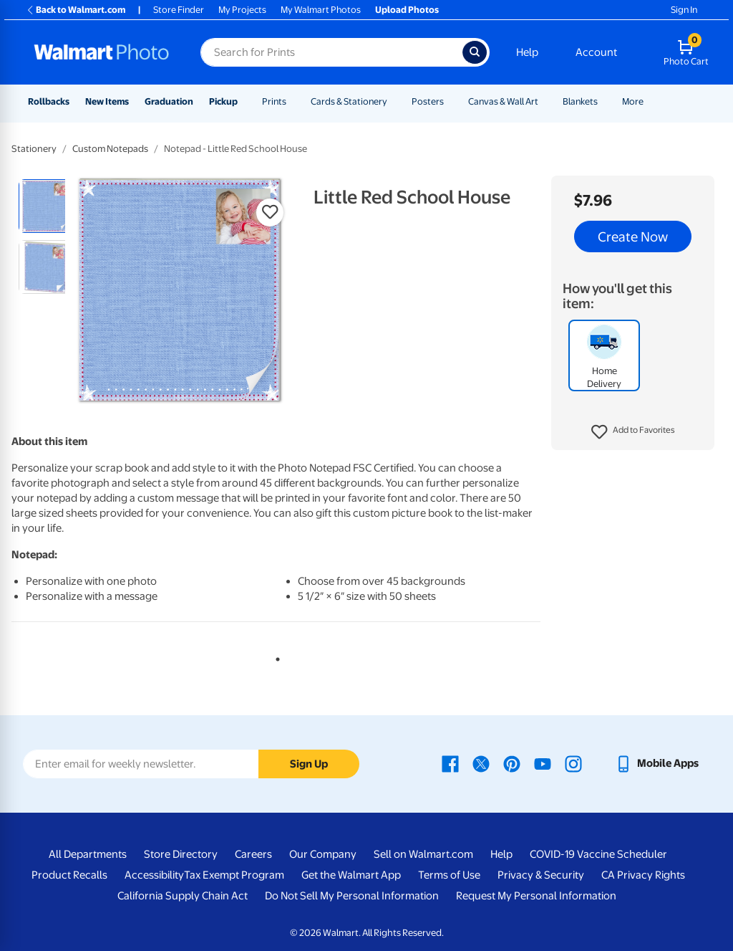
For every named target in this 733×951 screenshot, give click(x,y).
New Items (107, 101)
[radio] (45, 206)
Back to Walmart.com (75, 9)
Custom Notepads (110, 148)
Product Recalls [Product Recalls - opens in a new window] (69, 875)
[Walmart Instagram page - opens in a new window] (573, 763)
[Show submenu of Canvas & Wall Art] (544, 101)
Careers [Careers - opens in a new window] (253, 854)
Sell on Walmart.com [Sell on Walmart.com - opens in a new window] (423, 854)
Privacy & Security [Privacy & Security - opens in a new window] (540, 875)
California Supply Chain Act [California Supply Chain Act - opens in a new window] (182, 895)
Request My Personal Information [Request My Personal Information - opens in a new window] (536, 895)
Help (527, 52)
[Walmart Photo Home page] (101, 52)
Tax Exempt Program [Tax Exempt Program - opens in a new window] (234, 875)
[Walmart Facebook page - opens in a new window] (450, 763)
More (633, 101)
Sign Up (309, 764)
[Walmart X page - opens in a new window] (481, 763)
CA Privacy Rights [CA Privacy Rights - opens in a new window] (643, 875)
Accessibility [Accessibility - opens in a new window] (154, 875)
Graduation (169, 101)
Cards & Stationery (349, 101)
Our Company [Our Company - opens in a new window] (322, 854)
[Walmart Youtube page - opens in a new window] (542, 763)
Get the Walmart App (351, 875)
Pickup (223, 101)
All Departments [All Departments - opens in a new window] (88, 854)
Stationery (34, 148)
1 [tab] (275, 656)
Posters (428, 101)
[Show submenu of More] (650, 101)
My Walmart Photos (321, 9)
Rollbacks (48, 101)
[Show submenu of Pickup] (244, 101)
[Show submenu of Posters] (450, 101)
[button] (633, 432)
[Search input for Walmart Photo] (331, 52)
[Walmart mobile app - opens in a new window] (657, 763)
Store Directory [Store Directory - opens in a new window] (181, 854)
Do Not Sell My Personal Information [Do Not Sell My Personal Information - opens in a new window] (352, 895)
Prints (274, 101)
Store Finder (178, 9)
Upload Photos (407, 9)
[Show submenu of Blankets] (604, 101)
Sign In (684, 9)
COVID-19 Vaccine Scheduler (598, 854)
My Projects (242, 9)
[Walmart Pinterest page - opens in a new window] (511, 763)
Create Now (633, 236)
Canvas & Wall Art (503, 101)
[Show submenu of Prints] (292, 101)
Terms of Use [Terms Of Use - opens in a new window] (449, 875)
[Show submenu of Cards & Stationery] (393, 101)
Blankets (580, 101)
